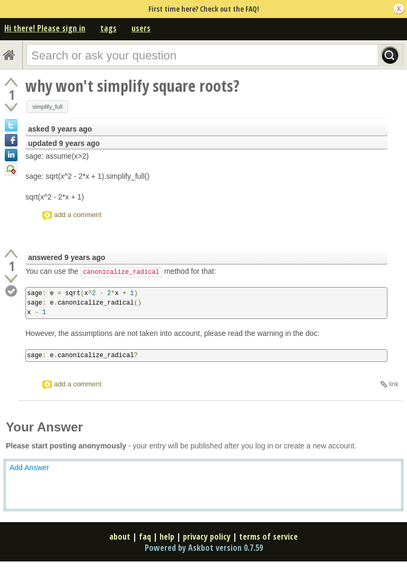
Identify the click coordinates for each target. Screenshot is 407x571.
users (141, 28)
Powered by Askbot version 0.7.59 (204, 547)
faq (145, 536)
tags (108, 28)
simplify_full (47, 106)
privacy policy (207, 536)
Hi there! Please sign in (44, 28)
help (167, 536)
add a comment (78, 215)
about (119, 536)
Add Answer (29, 467)
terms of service (268, 536)
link (394, 384)
